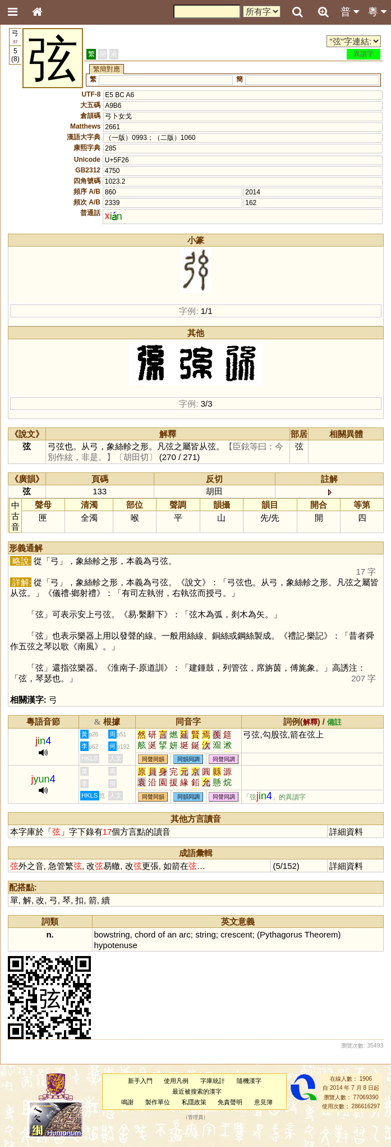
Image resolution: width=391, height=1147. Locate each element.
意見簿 (263, 1102)
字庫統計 (212, 1080)
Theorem (321, 934)
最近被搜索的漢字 (197, 1091)
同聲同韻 (153, 759)
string (205, 934)
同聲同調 (224, 759)
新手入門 (140, 1080)
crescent (236, 934)
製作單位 (157, 1102)
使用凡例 (176, 1080)
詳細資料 (346, 831)
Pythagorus (281, 934)
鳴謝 (127, 1102)
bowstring (112, 934)
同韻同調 (188, 759)
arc (185, 934)
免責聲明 (230, 1102)
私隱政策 (194, 1102)
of (161, 934)
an (172, 934)
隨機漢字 (249, 1080)
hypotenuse (115, 945)
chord (145, 934)
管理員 (195, 1117)
